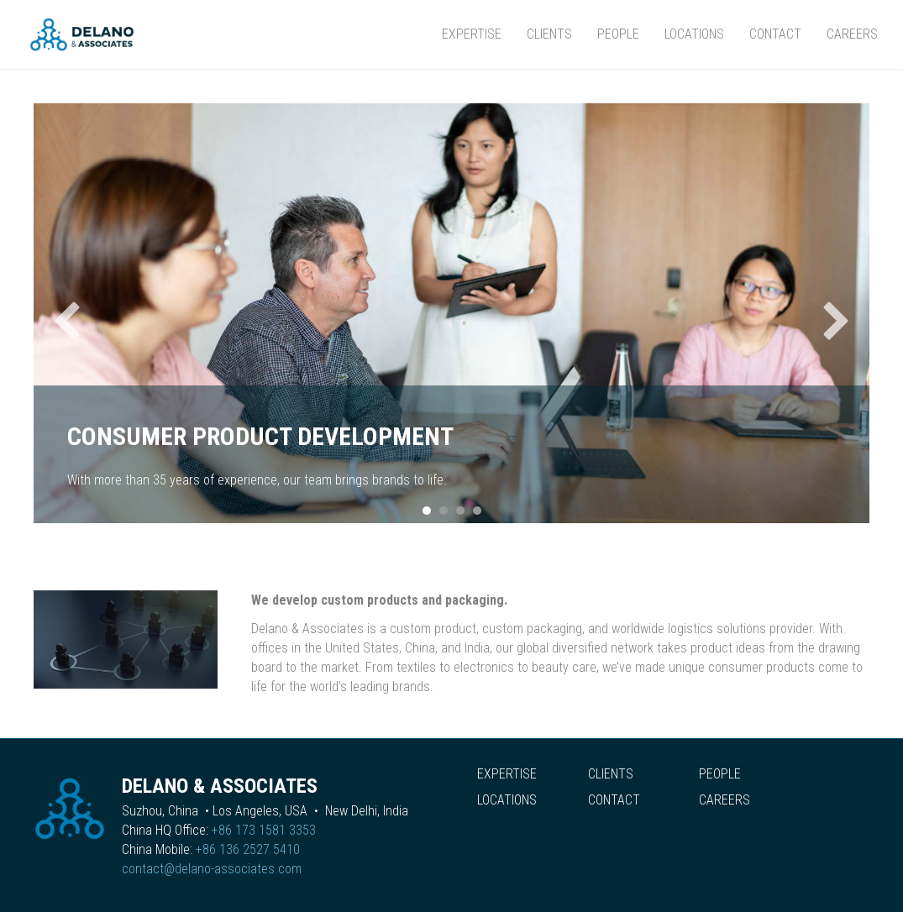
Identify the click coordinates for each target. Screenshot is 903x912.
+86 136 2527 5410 (248, 849)
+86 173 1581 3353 (264, 830)
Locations (694, 34)
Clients (549, 34)
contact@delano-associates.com (212, 869)
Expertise (471, 34)
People (618, 34)
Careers (852, 34)
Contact (775, 34)
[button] (67, 321)
